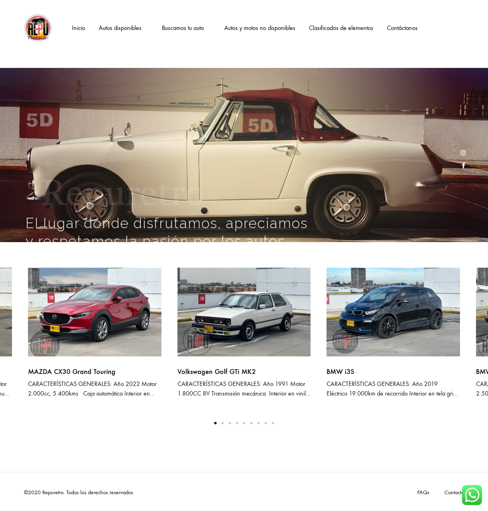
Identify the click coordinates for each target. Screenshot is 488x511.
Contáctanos (402, 28)
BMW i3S (340, 371)
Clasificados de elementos (341, 28)
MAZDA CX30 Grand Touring (72, 371)
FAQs (423, 492)
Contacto (454, 492)
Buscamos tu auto (183, 28)
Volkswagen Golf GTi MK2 (216, 371)
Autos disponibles (120, 28)
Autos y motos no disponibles (259, 28)
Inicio (78, 28)
